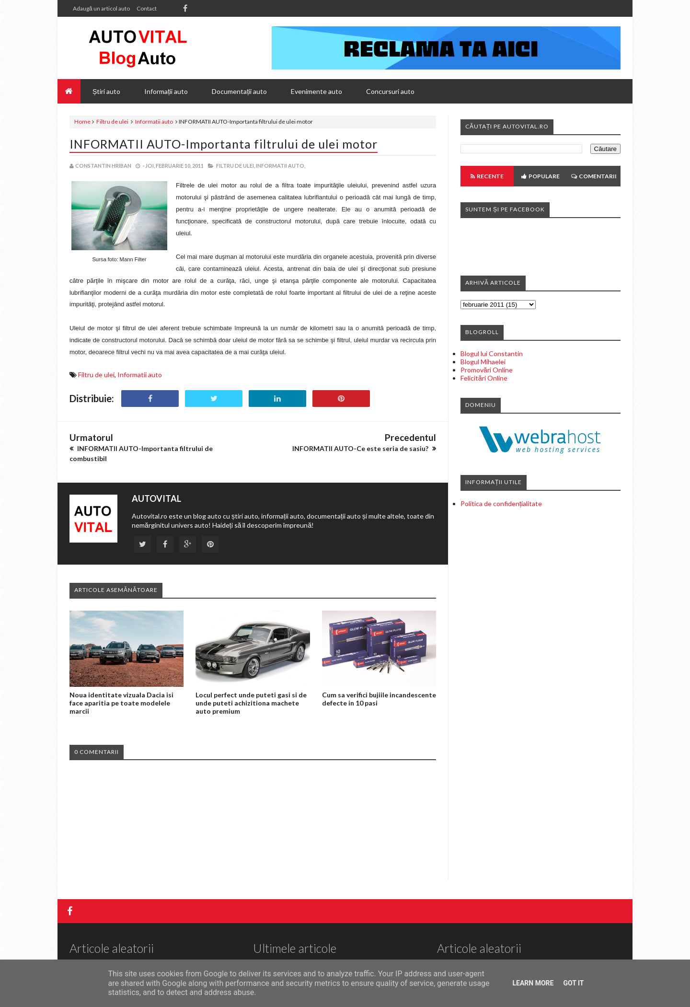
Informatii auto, (280, 165)
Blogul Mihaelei (483, 362)
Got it (573, 983)
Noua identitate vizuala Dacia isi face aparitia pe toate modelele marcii (121, 703)
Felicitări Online (483, 378)
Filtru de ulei (112, 121)
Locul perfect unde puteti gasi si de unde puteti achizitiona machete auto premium (251, 703)
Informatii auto (154, 121)
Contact (147, 8)
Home (82, 121)
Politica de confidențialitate (501, 503)
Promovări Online (486, 370)
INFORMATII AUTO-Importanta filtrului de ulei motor (223, 144)
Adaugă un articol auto (101, 8)
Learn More (532, 983)
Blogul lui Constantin (491, 353)
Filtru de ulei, (235, 165)
